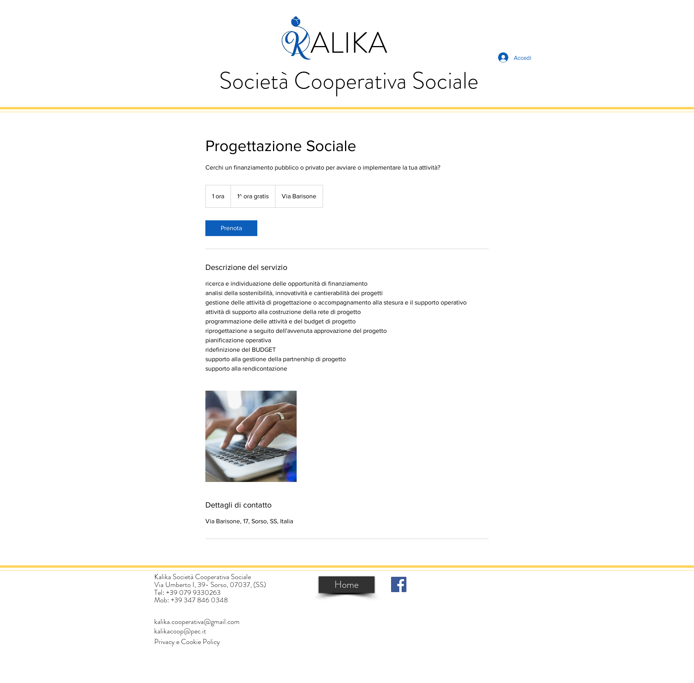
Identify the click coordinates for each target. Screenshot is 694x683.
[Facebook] (398, 584)
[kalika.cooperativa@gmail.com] (197, 622)
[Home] (347, 584)
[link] (231, 228)
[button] (187, 642)
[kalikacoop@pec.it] (180, 631)
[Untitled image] (251, 436)
